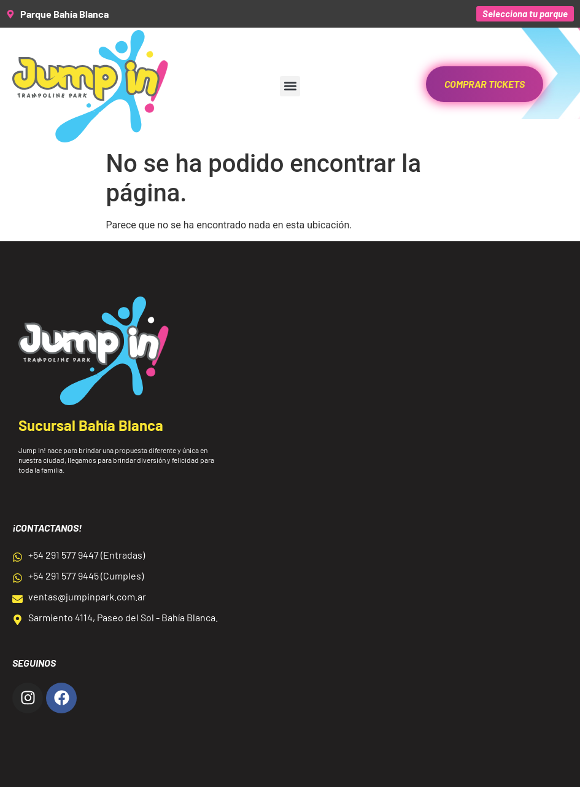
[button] (290, 86)
